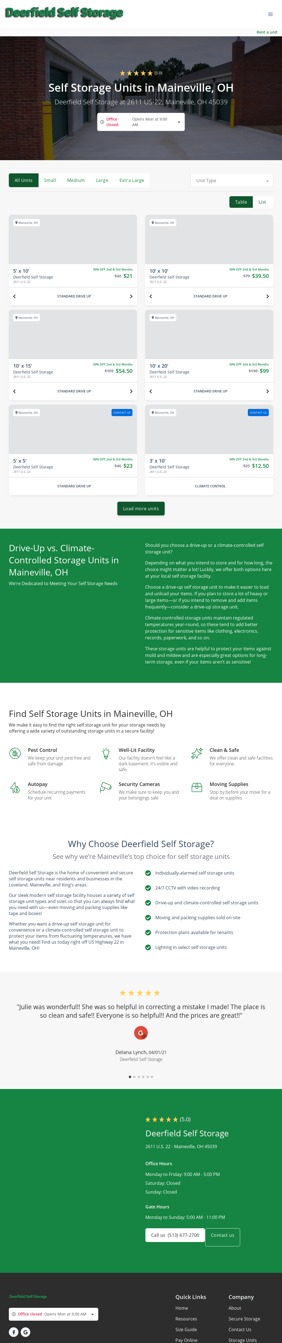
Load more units (141, 513)
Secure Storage (244, 1323)
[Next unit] (131, 296)
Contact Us (240, 1334)
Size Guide (186, 1334)
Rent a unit (267, 32)
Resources (186, 1323)
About (235, 1312)
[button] (130, 1081)
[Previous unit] (14, 296)
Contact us (229, 1242)
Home (181, 1312)
